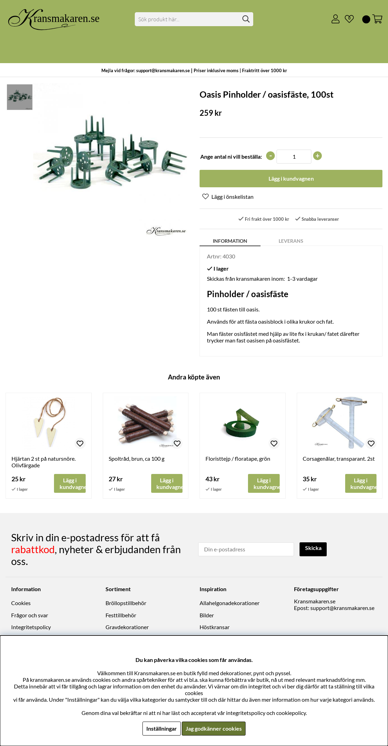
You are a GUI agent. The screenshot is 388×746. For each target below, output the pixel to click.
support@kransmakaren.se (342, 608)
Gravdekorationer (127, 627)
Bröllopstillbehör (126, 603)
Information (230, 241)
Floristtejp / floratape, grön (237, 458)
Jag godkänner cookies (214, 728)
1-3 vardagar (302, 279)
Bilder (207, 615)
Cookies (21, 603)
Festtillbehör (121, 615)
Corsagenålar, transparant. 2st (339, 458)
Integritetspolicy (31, 627)
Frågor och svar (29, 615)
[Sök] (194, 19)
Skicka (313, 548)
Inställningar (161, 728)
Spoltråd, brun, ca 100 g (136, 458)
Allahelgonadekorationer (229, 603)
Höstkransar (215, 627)
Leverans (291, 241)
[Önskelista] (346, 19)
